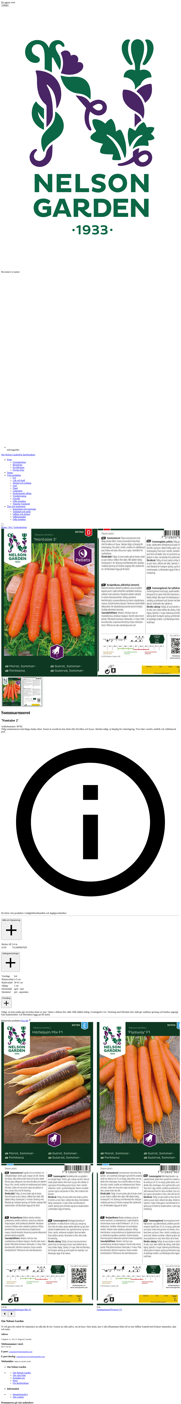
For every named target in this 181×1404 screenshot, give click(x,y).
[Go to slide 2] (32, 692)
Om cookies (18, 1397)
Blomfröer (17, 465)
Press (15, 1380)
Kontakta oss (19, 1378)
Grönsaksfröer (19, 462)
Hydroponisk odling (22, 493)
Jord (15, 485)
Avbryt (5, 5)
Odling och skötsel (21, 514)
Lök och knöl (19, 480)
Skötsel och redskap (22, 483)
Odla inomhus (19, 501)
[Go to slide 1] (11, 692)
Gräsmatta (17, 491)
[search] (2, 524)
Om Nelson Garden (10, 454)
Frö (14, 478)
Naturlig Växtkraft (21, 504)
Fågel (15, 488)
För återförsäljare (27, 454)
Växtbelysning (19, 496)
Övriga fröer (18, 470)
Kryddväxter (18, 467)
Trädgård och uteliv (22, 511)
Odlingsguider (19, 517)
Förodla (16, 498)
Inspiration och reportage (24, 509)
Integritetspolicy (20, 1394)
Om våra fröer (19, 1375)
